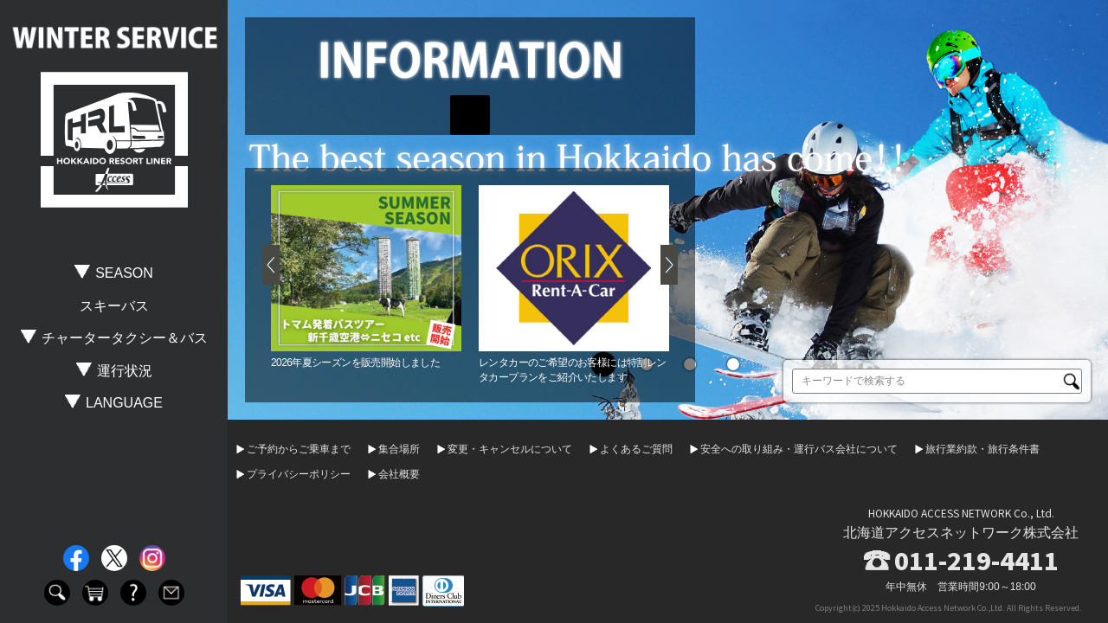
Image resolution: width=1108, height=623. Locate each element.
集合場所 (399, 449)
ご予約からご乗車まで (299, 449)
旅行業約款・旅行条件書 (982, 449)
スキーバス (114, 306)
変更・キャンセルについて (510, 449)
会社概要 (399, 474)
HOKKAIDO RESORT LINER (114, 140)
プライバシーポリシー (299, 474)
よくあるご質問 (636, 449)
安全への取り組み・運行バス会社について (799, 449)
